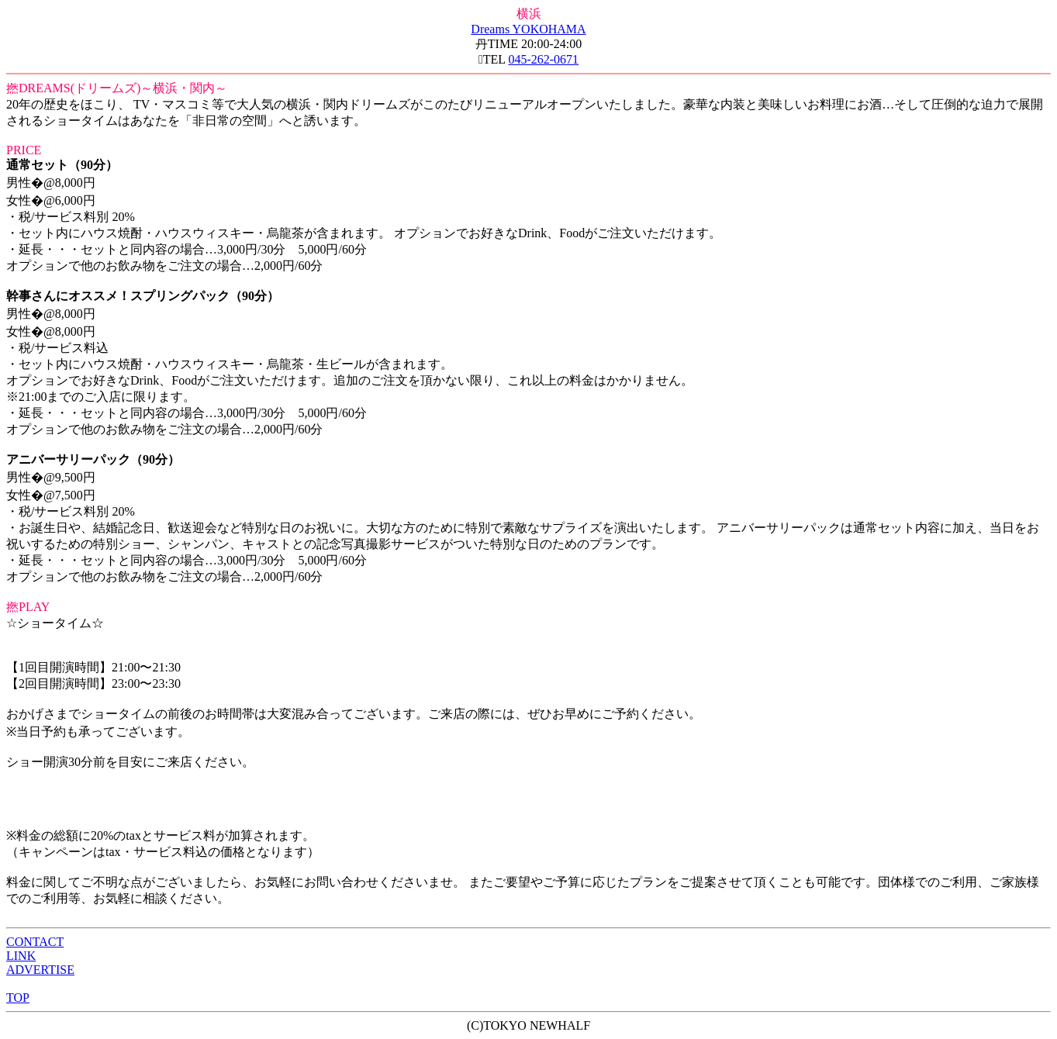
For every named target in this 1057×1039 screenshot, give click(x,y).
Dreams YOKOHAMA (528, 29)
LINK (21, 955)
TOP (17, 997)
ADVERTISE (40, 969)
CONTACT (35, 941)
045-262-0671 (543, 59)
